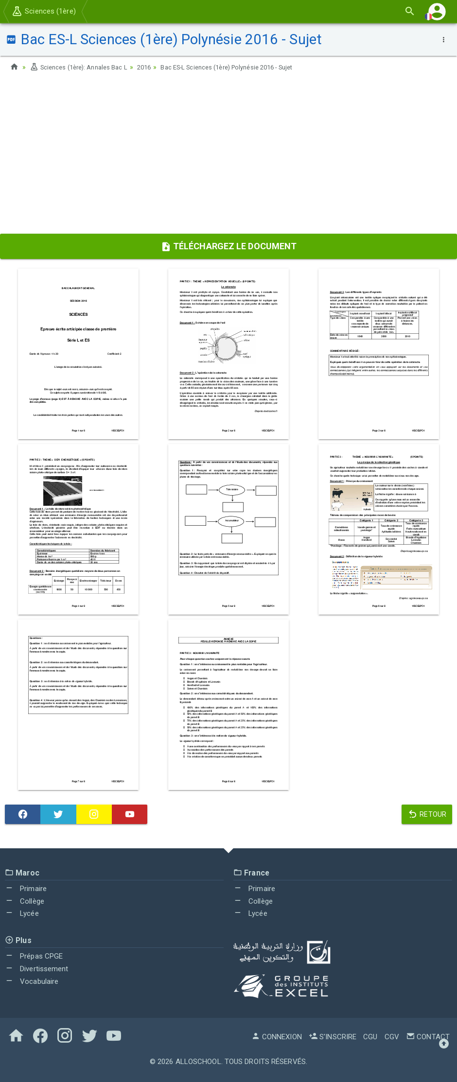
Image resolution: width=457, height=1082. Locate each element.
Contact (428, 1036)
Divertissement (37, 968)
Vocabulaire (31, 981)
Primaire (26, 888)
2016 (153, 67)
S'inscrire (332, 1036)
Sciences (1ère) (43, 11)
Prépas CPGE (34, 956)
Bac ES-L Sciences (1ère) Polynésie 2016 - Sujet (245, 67)
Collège (24, 901)
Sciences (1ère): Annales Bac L (83, 67)
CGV (392, 1036)
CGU (370, 1036)
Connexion (276, 1036)
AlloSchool (198, 1061)
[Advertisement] (228, 156)
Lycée (22, 913)
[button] (437, 11)
